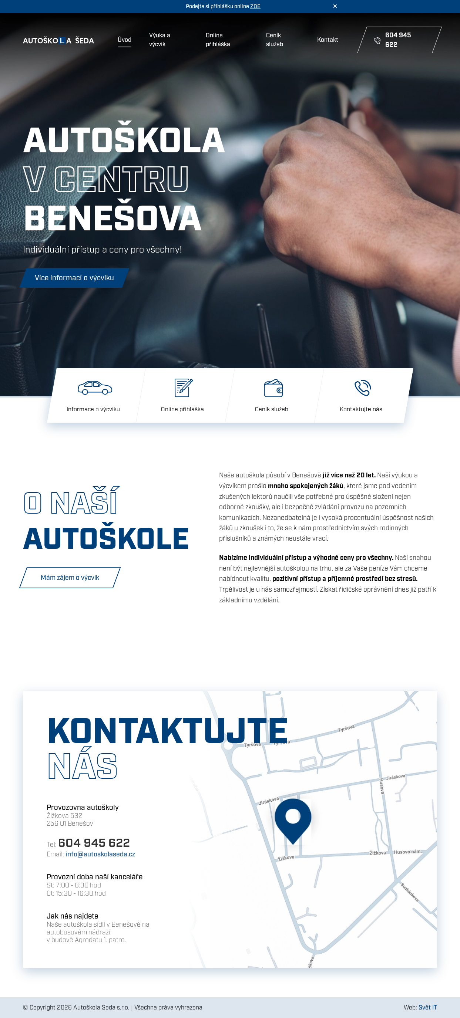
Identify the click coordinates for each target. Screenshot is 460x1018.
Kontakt (327, 40)
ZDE (255, 6)
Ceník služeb (274, 40)
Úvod (124, 40)
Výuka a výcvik (159, 40)
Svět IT (428, 1007)
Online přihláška (218, 40)
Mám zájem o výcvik (70, 578)
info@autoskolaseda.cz (100, 854)
